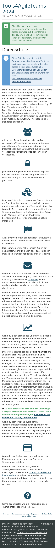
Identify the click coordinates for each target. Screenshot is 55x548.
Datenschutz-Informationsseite (32, 532)
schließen (47, 523)
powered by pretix (29, 516)
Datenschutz (47, 514)
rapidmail (33, 279)
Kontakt (6, 514)
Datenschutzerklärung (20, 514)
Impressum (35, 514)
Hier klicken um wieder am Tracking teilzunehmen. (26, 416)
